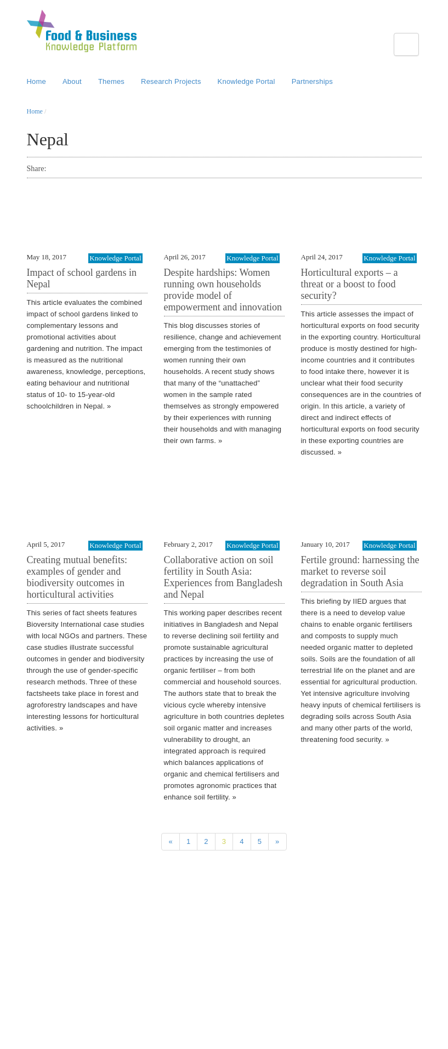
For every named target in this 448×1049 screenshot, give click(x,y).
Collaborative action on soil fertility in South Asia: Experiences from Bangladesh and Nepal (223, 577)
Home (36, 81)
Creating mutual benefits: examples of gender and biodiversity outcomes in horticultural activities (77, 577)
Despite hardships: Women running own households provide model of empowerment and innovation (223, 290)
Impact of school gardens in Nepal (82, 278)
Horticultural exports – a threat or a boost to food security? (349, 284)
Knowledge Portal (246, 81)
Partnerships (312, 81)
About (72, 81)
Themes (111, 81)
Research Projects (171, 81)
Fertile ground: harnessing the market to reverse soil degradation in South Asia (360, 571)
